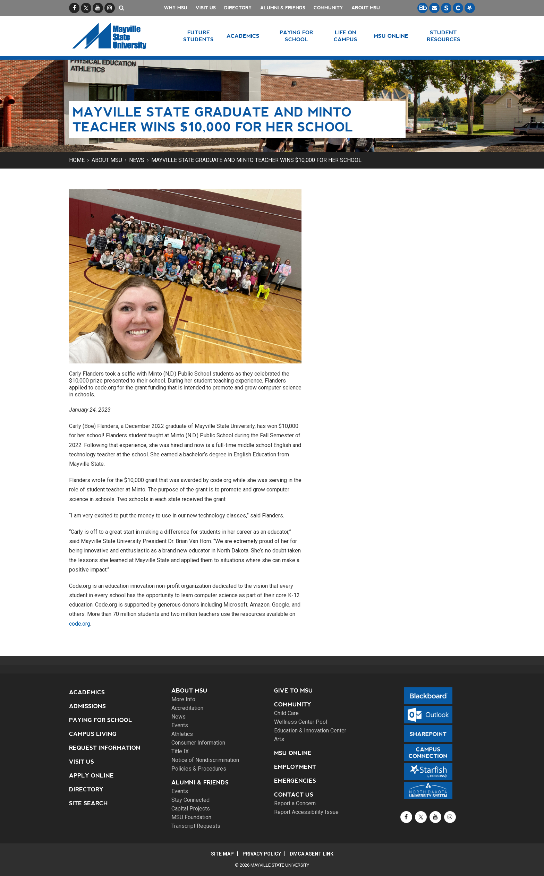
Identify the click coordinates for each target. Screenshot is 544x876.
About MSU (365, 7)
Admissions (87, 706)
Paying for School (100, 720)
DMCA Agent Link (311, 853)
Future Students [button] (198, 35)
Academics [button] (243, 36)
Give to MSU (293, 690)
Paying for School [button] (296, 35)
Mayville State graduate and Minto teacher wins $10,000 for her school (256, 160)
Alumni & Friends (282, 7)
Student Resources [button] (443, 35)
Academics (87, 692)
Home (77, 160)
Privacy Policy (262, 853)
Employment (295, 767)
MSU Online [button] (391, 36)
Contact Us (293, 794)
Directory (238, 7)
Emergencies (295, 781)
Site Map (222, 853)
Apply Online (91, 775)
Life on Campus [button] (345, 35)
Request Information (105, 748)
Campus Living (93, 734)
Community (328, 7)
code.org (79, 623)
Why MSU (175, 7)
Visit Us (206, 7)
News (136, 160)
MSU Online (293, 753)
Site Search (88, 803)
